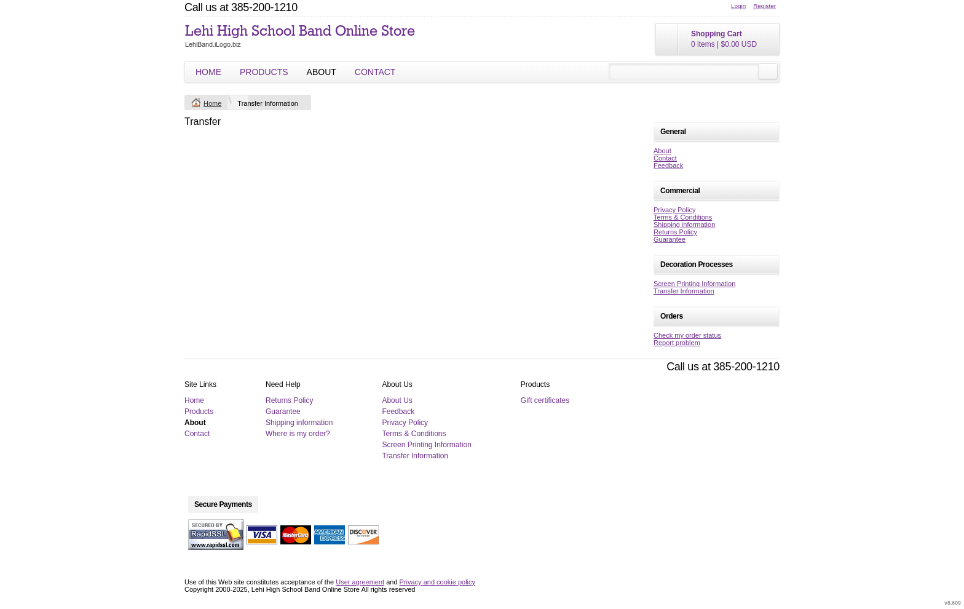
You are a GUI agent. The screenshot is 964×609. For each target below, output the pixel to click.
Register (764, 5)
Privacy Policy (674, 209)
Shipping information (684, 224)
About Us (397, 400)
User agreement (360, 582)
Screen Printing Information (694, 283)
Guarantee (669, 239)
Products (264, 72)
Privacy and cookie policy (438, 582)
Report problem (677, 342)
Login (738, 5)
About (321, 72)
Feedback (668, 165)
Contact (375, 72)
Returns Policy (675, 232)
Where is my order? (298, 433)
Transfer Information (684, 291)
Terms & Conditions (683, 217)
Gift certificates (545, 400)
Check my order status (687, 335)
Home (208, 72)
